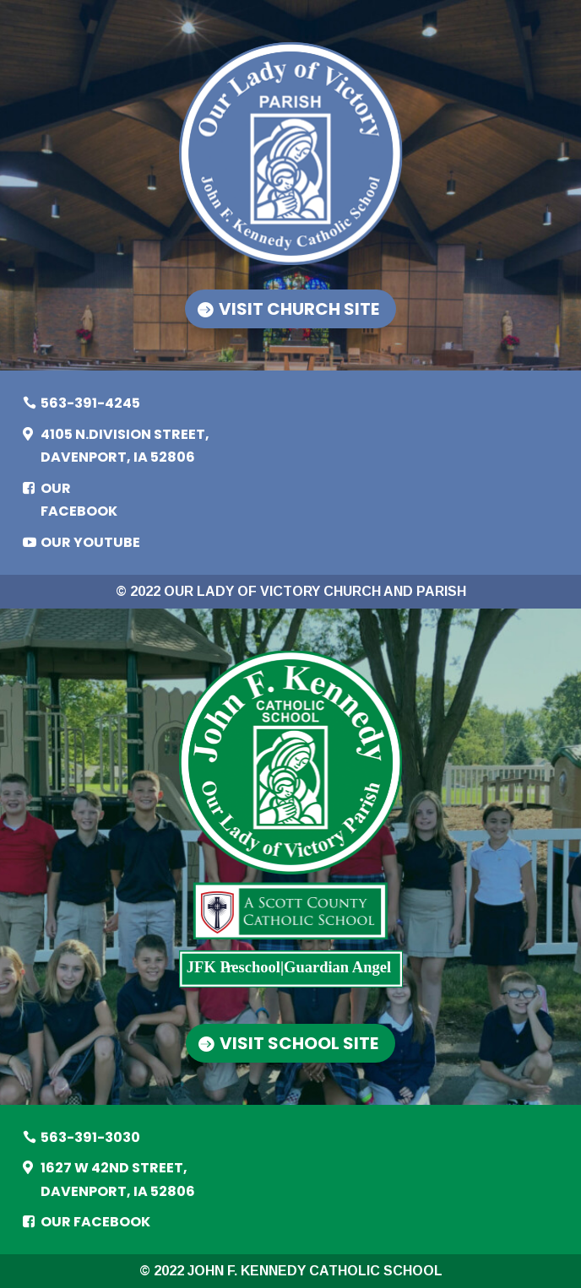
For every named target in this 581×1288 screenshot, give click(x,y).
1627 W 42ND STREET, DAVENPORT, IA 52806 (118, 1179)
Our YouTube (90, 542)
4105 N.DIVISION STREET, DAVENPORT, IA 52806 (125, 446)
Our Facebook (79, 500)
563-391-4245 (90, 403)
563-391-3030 (90, 1137)
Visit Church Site (299, 309)
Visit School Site (299, 1043)
